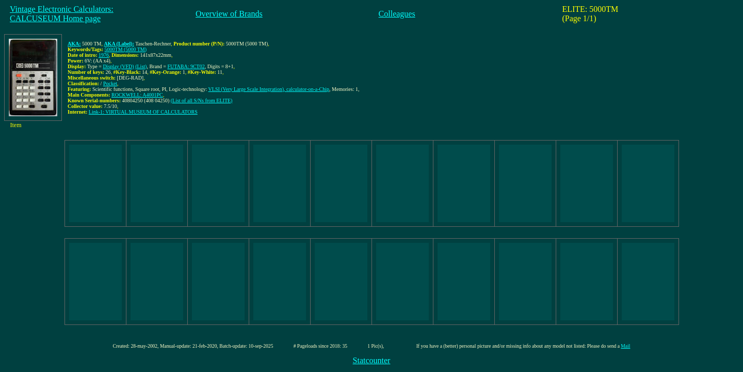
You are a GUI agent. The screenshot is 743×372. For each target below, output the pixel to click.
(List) (141, 66)
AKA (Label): (119, 44)
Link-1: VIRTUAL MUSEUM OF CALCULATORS (143, 112)
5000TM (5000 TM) (126, 49)
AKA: (74, 44)
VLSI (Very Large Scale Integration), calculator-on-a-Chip (269, 89)
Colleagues (397, 13)
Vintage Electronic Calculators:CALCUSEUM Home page (62, 14)
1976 (104, 55)
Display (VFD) (118, 66)
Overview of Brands (229, 13)
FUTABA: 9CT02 (185, 66)
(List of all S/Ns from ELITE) (202, 100)
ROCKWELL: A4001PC (137, 95)
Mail (625, 346)
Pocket (110, 83)
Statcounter (372, 360)
